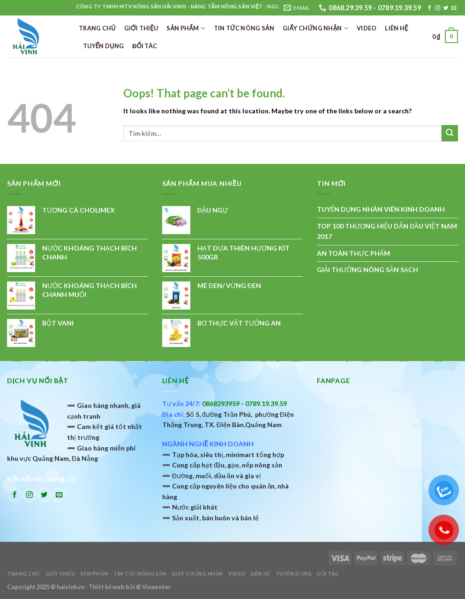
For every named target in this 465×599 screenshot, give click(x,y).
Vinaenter (156, 587)
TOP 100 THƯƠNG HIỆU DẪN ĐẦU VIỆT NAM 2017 (387, 231)
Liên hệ (396, 28)
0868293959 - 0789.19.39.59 (244, 403)
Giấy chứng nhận (315, 28)
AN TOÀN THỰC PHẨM (353, 253)
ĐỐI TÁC (144, 46)
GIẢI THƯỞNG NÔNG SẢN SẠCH (367, 270)
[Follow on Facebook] (429, 8)
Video (366, 28)
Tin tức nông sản (244, 28)
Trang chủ (97, 28)
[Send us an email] (454, 8)
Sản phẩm (185, 28)
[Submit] (450, 133)
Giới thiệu (141, 28)
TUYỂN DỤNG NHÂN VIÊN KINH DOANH (381, 209)
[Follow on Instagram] (437, 8)
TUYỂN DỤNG (103, 46)
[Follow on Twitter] (446, 8)
